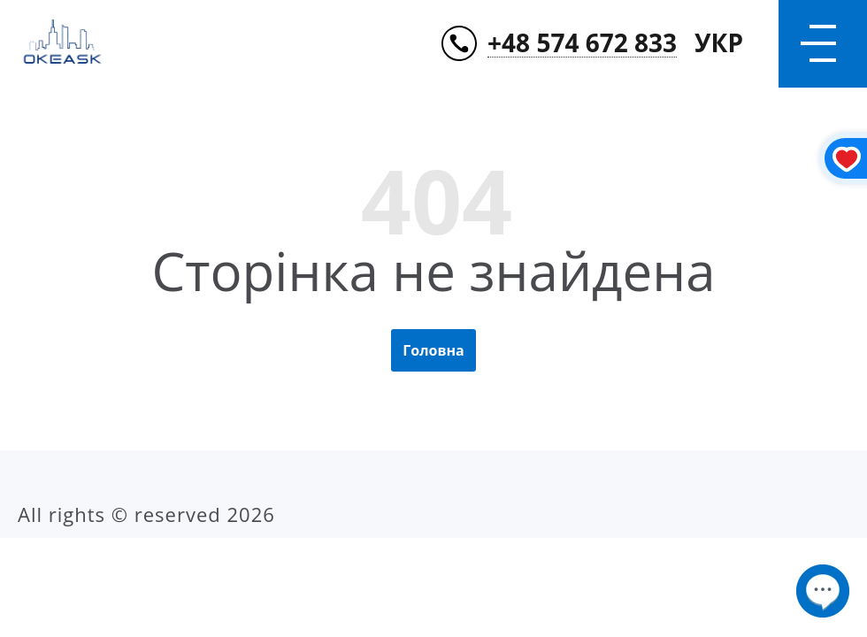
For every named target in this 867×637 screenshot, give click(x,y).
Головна (433, 350)
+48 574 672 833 (582, 44)
